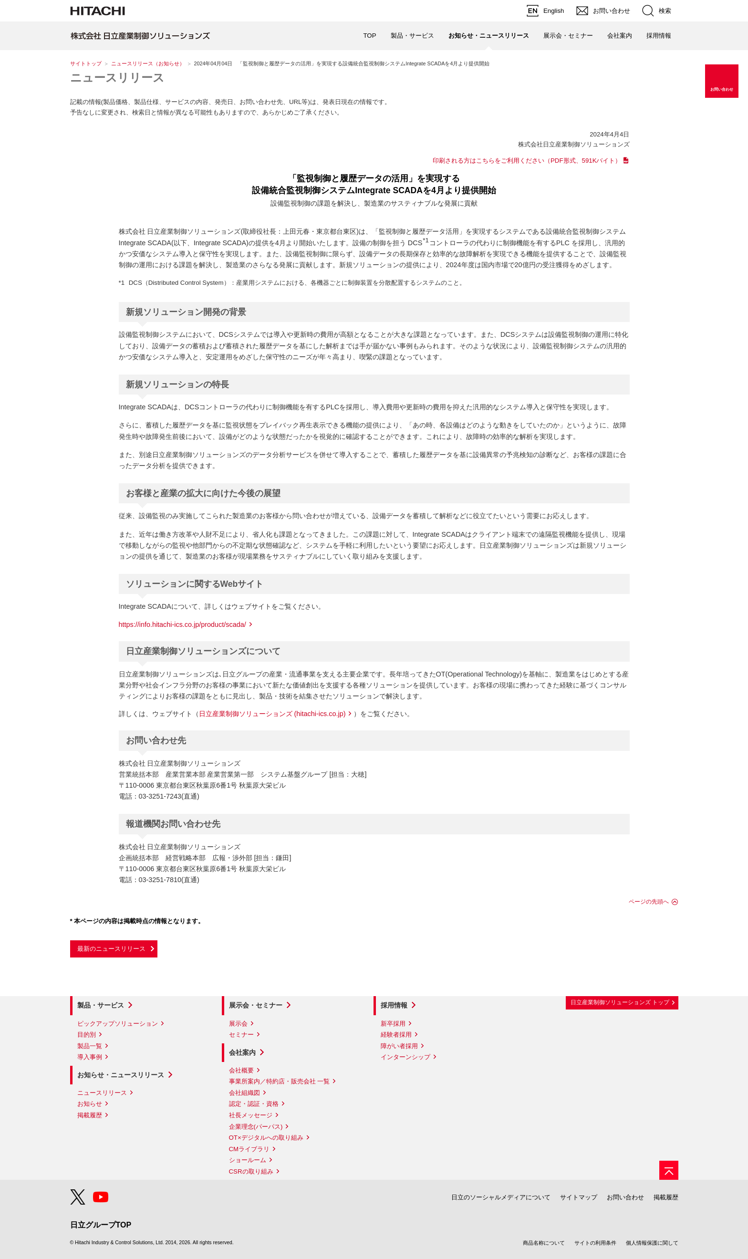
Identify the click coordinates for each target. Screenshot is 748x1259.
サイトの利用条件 (595, 1243)
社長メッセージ (250, 1115)
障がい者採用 (399, 1046)
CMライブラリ (249, 1149)
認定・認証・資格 (254, 1103)
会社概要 (241, 1070)
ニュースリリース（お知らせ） (148, 63)
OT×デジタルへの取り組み (266, 1137)
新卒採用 (393, 1023)
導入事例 (89, 1057)
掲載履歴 (89, 1115)
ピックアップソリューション (117, 1023)
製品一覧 (89, 1046)
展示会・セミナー (255, 1005)
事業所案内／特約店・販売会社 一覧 (279, 1081)
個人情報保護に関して (652, 1243)
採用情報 (394, 1005)
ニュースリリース (117, 77)
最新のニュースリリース (111, 948)
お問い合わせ (625, 1197)
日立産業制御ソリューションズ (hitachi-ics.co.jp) (272, 714)
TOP (369, 35)
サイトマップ (578, 1197)
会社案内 (242, 1052)
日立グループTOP (101, 1225)
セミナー (241, 1034)
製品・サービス (100, 1005)
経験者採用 (396, 1034)
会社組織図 (244, 1092)
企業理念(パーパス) (256, 1126)
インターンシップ (405, 1057)
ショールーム (247, 1160)
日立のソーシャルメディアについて (501, 1197)
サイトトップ (86, 63)
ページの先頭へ (649, 901)
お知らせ (89, 1103)
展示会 (238, 1023)
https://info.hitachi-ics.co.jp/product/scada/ (182, 624)
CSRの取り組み (251, 1171)
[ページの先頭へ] (668, 1170)
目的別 (86, 1034)
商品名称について (544, 1243)
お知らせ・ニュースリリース (120, 1075)
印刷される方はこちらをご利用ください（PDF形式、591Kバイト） (527, 160)
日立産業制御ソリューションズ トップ (620, 1002)
